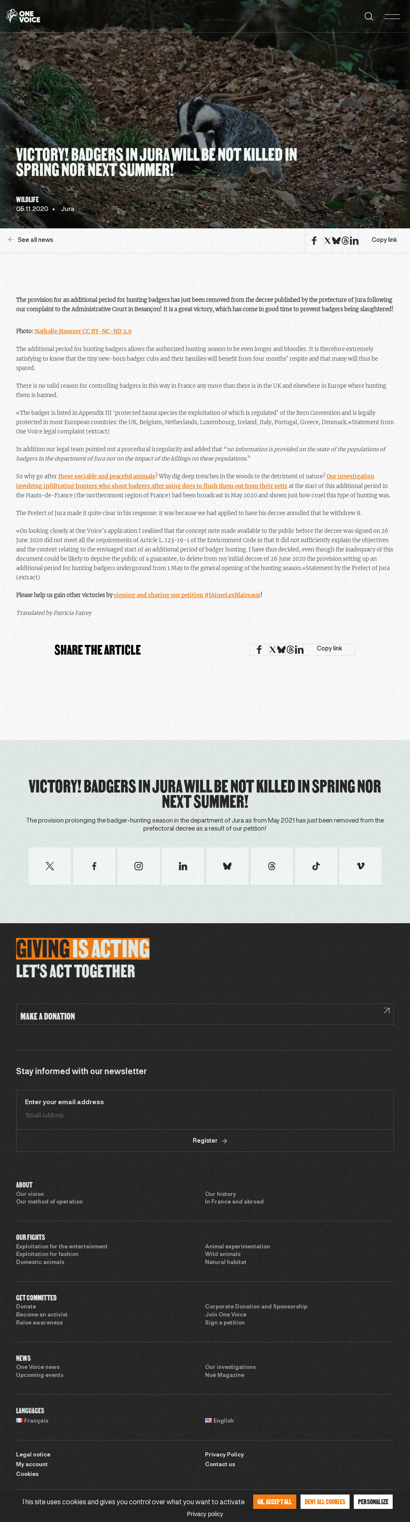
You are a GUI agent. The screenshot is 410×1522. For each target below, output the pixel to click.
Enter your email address (64, 1102)
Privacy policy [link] (205, 1514)
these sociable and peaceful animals (106, 476)
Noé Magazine (224, 1375)
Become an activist (42, 1315)
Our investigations (230, 1367)
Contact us (220, 1464)
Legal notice (33, 1455)
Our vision (30, 1194)
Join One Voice (225, 1315)
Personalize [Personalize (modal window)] (373, 1501)
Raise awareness (39, 1323)
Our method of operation (49, 1202)
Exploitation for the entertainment (62, 1247)
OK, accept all (274, 1501)
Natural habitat (225, 1262)
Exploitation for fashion (47, 1254)
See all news (30, 240)
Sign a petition (225, 1323)
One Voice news (38, 1367)
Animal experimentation (237, 1247)
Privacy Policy (224, 1455)
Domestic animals (40, 1262)
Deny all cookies (325, 1501)
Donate (26, 1307)
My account (32, 1464)
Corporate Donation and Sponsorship (256, 1307)
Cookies (27, 1474)
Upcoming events (39, 1375)
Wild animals (223, 1254)
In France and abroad (234, 1202)
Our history (220, 1194)
